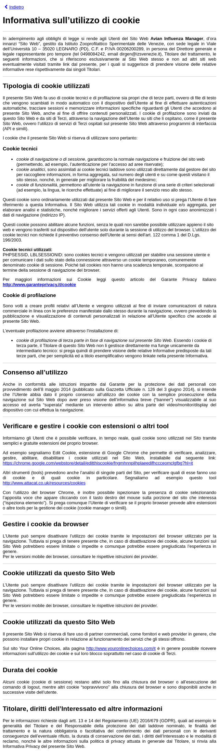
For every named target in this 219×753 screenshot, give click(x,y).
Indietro (14, 7)
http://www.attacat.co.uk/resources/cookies (44, 482)
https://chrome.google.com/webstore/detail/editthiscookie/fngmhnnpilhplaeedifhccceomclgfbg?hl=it (98, 463)
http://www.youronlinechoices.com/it (121, 648)
